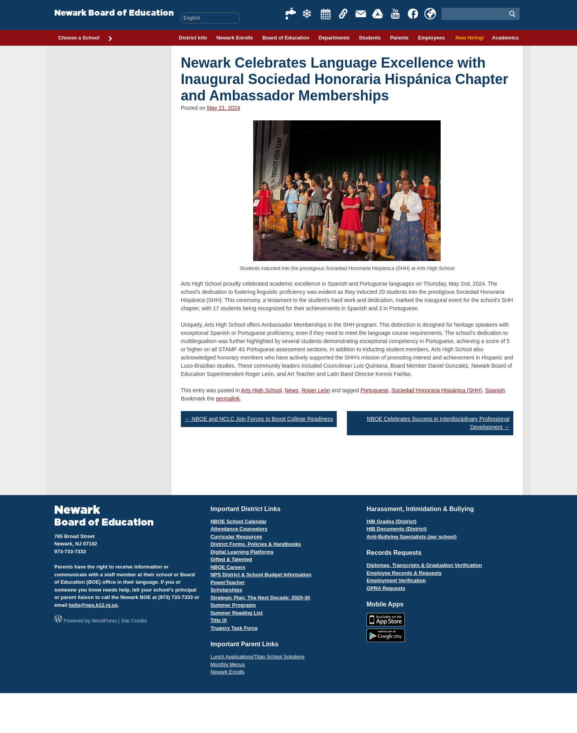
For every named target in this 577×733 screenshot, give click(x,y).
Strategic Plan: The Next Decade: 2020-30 (260, 598)
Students (370, 38)
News (291, 390)
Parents (399, 38)
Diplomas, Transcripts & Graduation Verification (424, 565)
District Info (193, 38)
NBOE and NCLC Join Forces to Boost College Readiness (259, 419)
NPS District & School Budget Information (261, 574)
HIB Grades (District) (391, 521)
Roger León (316, 390)
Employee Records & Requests (403, 573)
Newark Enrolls (234, 38)
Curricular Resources (236, 537)
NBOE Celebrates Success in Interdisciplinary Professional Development (438, 423)
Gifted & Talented (231, 559)
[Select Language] (210, 18)
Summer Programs (233, 605)
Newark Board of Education (114, 13)
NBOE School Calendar (239, 521)
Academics (505, 38)
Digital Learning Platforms (242, 552)
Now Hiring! (468, 38)
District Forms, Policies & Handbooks (256, 544)
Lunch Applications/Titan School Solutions (258, 657)
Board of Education (286, 38)
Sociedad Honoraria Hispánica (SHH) (436, 390)
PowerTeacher (228, 582)
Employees (431, 38)
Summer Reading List (237, 613)
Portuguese (375, 390)
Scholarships (227, 590)
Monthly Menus (228, 664)
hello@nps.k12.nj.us (93, 605)
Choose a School (85, 38)
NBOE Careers (228, 567)
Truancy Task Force (234, 628)
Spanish (495, 390)
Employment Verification (396, 580)
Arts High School (261, 390)
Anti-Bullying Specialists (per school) (411, 537)
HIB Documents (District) (396, 529)
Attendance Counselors (239, 529)
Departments (334, 38)
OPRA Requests (385, 588)
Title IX (219, 620)
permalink (228, 398)
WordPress (104, 621)
